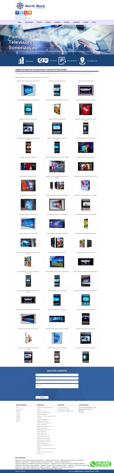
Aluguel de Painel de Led (52, 460)
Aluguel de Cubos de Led (22, 462)
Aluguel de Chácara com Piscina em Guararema (45, 452)
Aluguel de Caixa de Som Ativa (44, 423)
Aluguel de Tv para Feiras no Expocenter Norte (53, 465)
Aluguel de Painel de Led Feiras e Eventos (28, 73)
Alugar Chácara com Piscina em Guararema (72, 460)
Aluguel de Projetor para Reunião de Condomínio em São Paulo (32, 463)
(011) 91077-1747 (21, 17)
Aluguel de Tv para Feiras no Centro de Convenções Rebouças (68, 463)
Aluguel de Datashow (42, 428)
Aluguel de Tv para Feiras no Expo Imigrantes (27, 465)
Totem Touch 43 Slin (41, 431)
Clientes (39, 22)
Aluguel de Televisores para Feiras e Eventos (45, 408)
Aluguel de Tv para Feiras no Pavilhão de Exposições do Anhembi (32, 467)
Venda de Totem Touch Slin (43, 435)
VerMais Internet (79, 471)
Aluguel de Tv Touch (41, 411)
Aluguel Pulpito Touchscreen (43, 429)
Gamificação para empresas (43, 440)
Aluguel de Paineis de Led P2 (43, 412)
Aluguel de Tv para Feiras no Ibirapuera (78, 465)
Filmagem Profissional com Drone (44, 426)
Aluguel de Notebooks (42, 424)
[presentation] (49, 392)
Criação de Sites (89, 471)
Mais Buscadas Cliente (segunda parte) (51, 468)
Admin (97, 471)
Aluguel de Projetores (42, 414)
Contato (86, 22)
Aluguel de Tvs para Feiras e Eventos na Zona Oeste (29, 460)
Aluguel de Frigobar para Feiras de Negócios (45, 446)
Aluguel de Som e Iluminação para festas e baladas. (46, 417)
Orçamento (76, 22)
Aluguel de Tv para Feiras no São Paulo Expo (27, 468)
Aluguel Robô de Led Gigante (43, 438)
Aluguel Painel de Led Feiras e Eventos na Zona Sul (51, 73)
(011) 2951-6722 (20, 15)
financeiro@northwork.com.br (23, 18)
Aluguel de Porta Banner (42, 421)
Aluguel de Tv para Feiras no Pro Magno (63, 467)
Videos (94, 22)
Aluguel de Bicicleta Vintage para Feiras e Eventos (46, 449)
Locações (57, 22)
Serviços (48, 22)
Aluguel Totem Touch (41, 433)
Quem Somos (29, 22)
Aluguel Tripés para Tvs (42, 443)
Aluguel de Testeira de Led (43, 436)
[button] (8, 39)
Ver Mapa (81, 412)
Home (19, 22)
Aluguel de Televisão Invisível (43, 441)
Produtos (66, 22)
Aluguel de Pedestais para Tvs (44, 419)
